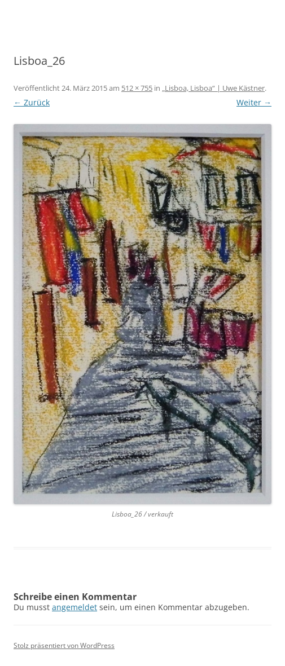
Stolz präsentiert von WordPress (64, 645)
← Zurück (32, 102)
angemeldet (74, 607)
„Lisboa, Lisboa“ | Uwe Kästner (213, 88)
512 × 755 (136, 88)
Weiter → (253, 102)
